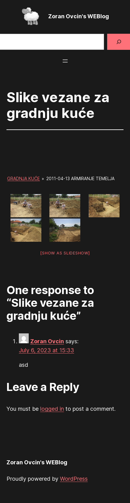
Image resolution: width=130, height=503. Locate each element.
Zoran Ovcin (47, 341)
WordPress (74, 478)
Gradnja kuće (23, 178)
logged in (52, 408)
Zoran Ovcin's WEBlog (78, 16)
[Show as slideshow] (65, 252)
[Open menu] (65, 61)
